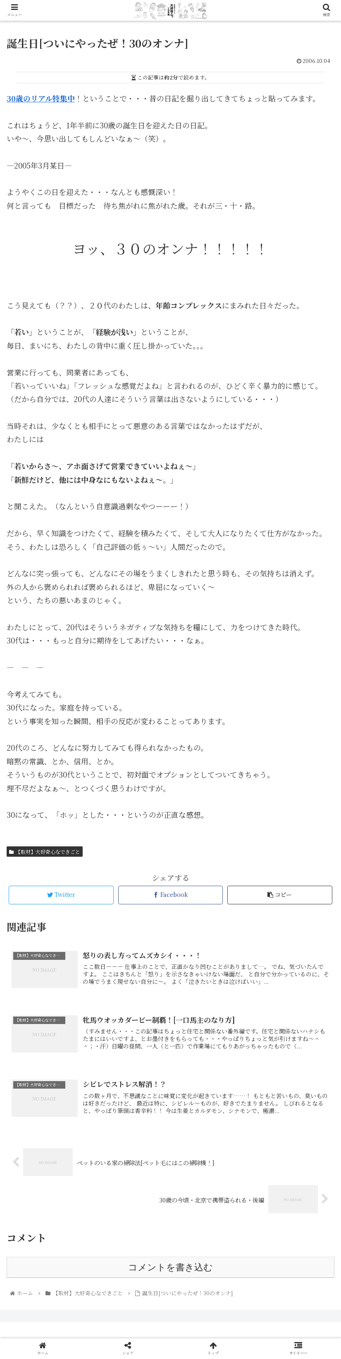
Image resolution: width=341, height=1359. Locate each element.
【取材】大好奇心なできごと (44, 851)
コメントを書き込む (170, 1267)
